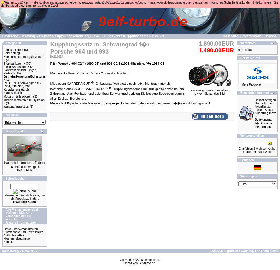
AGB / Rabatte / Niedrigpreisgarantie (17, 237)
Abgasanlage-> (13, 49)
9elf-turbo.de (152, 259)
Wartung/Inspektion (16, 106)
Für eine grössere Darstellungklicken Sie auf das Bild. (210, 90)
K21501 (158, 36)
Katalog (28, 36)
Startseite (10, 36)
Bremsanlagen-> (14, 63)
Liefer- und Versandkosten (21, 229)
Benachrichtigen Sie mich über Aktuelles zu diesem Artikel (265, 114)
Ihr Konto (230, 36)
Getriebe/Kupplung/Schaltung (64, 36)
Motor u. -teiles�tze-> (18, 96)
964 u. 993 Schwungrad (20, 83)
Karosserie (11, 92)
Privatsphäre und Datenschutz (23, 232)
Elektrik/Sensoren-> (16, 67)
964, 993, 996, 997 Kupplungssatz (120, 36)
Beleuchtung (12, 53)
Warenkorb (252, 36)
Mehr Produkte (251, 84)
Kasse (271, 36)
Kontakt (9, 242)
